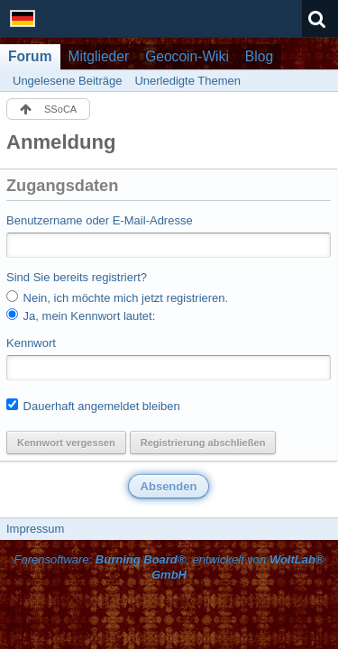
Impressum (35, 528)
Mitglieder (99, 56)
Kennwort (31, 343)
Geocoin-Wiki (187, 56)
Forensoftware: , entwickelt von (169, 567)
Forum (30, 56)
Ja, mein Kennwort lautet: (80, 315)
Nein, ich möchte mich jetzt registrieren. (117, 297)
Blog (259, 56)
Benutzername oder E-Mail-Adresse (99, 220)
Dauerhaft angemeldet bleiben (93, 405)
